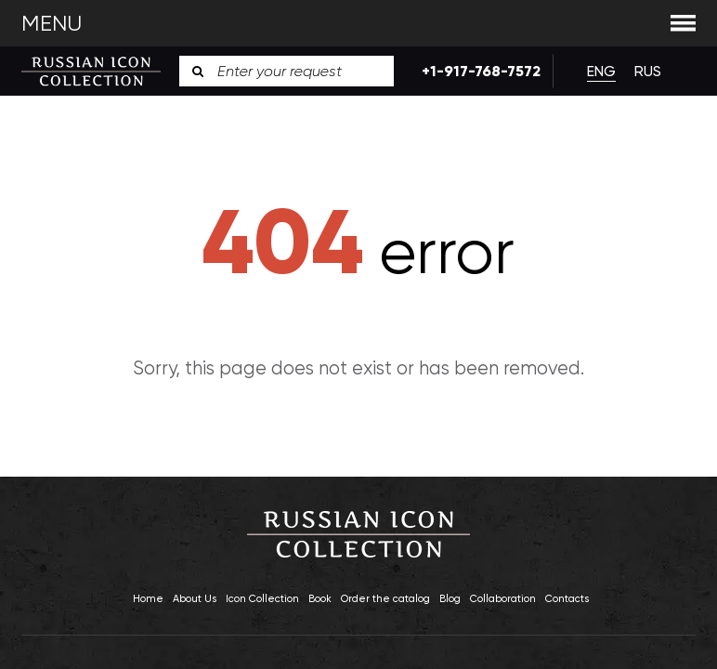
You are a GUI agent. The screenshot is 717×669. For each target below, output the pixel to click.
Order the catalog (385, 599)
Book (320, 599)
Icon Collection (262, 599)
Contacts (567, 599)
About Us (194, 599)
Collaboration (503, 599)
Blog (450, 599)
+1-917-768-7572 (474, 71)
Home (148, 599)
